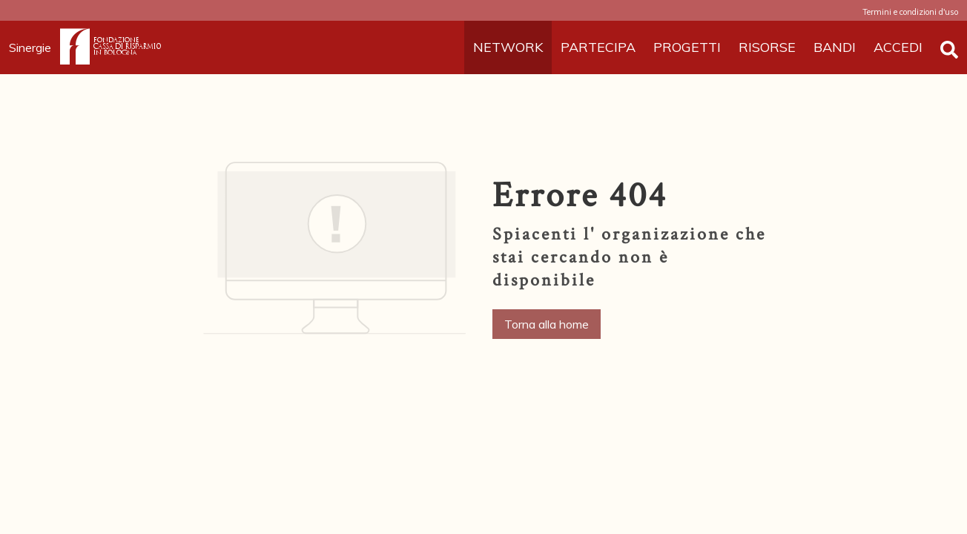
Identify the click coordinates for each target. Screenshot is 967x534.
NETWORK (508, 47)
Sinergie (34, 47)
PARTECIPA (598, 47)
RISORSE (767, 47)
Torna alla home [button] (546, 324)
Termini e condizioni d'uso (910, 12)
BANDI (834, 47)
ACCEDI (898, 47)
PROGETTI (687, 47)
